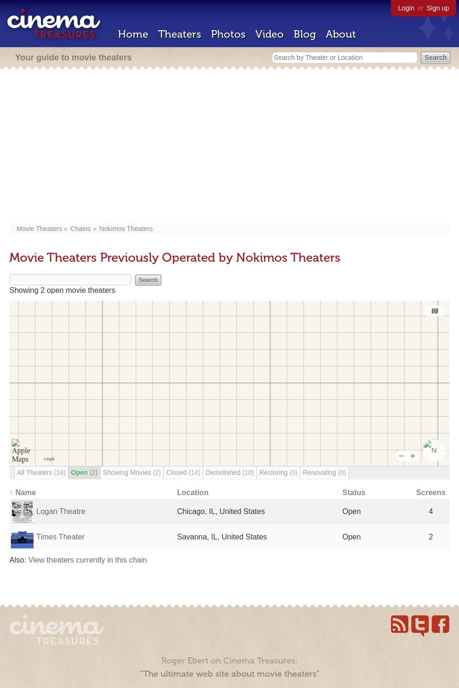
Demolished (229, 472)
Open (84, 472)
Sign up (438, 8)
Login (406, 8)
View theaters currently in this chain (87, 560)
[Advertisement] (229, 147)
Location (193, 493)
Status (354, 493)
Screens (430, 493)
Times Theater (60, 537)
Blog (305, 34)
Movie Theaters (39, 228)
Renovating (324, 472)
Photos (228, 34)
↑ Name (22, 493)
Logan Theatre (60, 511)
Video (269, 34)
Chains (80, 228)
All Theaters (41, 472)
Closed (183, 472)
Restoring (278, 472)
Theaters (179, 34)
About (341, 34)
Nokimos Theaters (126, 228)
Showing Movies (132, 472)
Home (133, 34)
